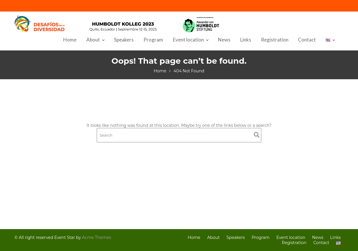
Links (245, 40)
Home (70, 40)
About (93, 40)
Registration (274, 40)
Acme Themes (96, 237)
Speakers (124, 40)
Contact (307, 40)
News (224, 40)
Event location (188, 40)
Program (153, 40)
